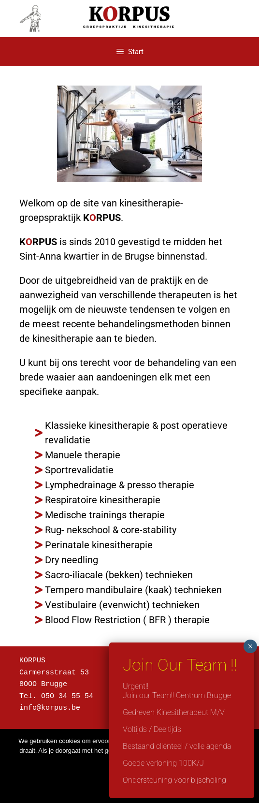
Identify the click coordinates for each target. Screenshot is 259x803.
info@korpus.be (49, 705)
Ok (129, 781)
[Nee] (247, 766)
